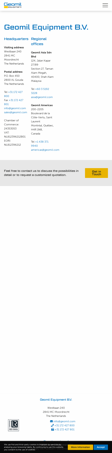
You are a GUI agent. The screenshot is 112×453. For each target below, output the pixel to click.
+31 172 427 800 (63, 425)
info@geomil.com (15, 108)
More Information (80, 447)
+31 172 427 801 (62, 429)
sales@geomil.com (15, 112)
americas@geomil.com (45, 149)
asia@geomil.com (42, 97)
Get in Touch (96, 173)
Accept (101, 447)
